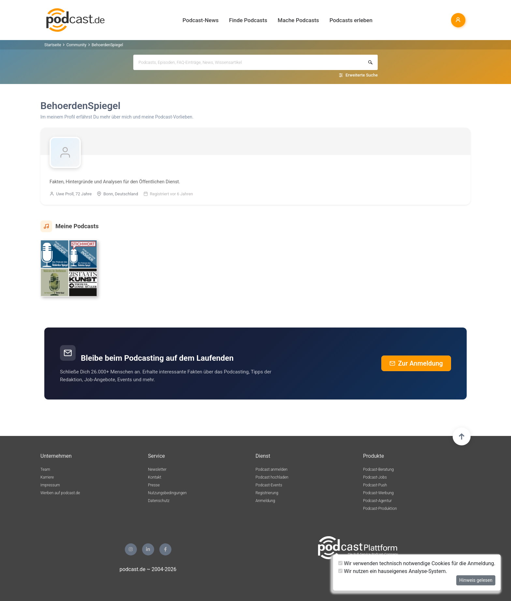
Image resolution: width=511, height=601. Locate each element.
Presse (154, 485)
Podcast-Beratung (378, 469)
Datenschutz (158, 500)
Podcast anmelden (271, 469)
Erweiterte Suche (361, 75)
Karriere (47, 477)
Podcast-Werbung (378, 493)
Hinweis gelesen (475, 580)
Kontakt (154, 477)
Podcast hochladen (272, 477)
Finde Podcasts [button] (248, 20)
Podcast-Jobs (375, 477)
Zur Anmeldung (416, 363)
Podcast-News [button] (200, 20)
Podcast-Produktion (380, 508)
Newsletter (157, 469)
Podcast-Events (269, 485)
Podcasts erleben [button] (350, 20)
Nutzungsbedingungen (167, 493)
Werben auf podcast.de (60, 493)
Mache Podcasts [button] (298, 20)
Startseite (52, 45)
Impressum (50, 485)
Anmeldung (265, 500)
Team (45, 469)
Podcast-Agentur (377, 500)
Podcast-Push (375, 485)
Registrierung (267, 493)
